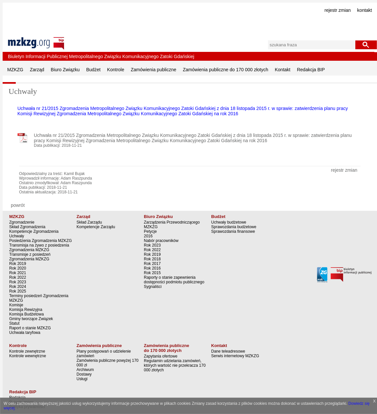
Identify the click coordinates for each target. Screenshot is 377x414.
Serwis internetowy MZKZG (235, 356)
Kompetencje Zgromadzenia (33, 231)
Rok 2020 (17, 268)
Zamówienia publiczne (153, 69)
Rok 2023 (17, 282)
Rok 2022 (17, 277)
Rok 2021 (17, 273)
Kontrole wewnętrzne (27, 356)
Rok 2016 (152, 268)
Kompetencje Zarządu (96, 227)
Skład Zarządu (89, 222)
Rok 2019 (17, 263)
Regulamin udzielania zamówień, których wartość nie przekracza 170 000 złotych (175, 365)
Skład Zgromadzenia (27, 227)
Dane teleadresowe (228, 351)
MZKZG (15, 69)
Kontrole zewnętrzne (27, 351)
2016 (148, 236)
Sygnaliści (153, 286)
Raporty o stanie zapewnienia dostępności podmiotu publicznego (174, 279)
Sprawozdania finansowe (233, 231)
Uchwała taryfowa (24, 332)
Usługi (82, 379)
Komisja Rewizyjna (25, 309)
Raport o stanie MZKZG (30, 328)
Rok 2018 (152, 259)
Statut (14, 323)
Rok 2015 (152, 273)
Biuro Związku (65, 69)
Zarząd (37, 69)
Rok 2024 (17, 286)
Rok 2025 (17, 291)
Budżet (93, 69)
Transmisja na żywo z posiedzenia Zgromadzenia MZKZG (39, 247)
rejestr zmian (337, 10)
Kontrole (115, 69)
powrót (18, 205)
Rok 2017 (152, 263)
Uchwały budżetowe (228, 222)
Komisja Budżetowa (26, 314)
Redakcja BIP (311, 69)
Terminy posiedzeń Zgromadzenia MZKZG (38, 298)
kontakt (364, 10)
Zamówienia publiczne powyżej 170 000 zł (108, 362)
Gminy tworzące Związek (31, 318)
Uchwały (16, 236)
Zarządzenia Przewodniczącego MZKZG (172, 224)
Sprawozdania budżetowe (233, 227)
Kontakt (282, 69)
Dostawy (84, 374)
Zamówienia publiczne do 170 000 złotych (225, 69)
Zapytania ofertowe (160, 356)
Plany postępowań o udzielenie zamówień (104, 353)
